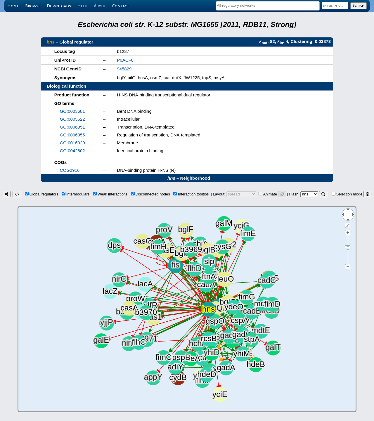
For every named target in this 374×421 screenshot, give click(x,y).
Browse (32, 6)
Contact (120, 6)
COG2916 (70, 170)
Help (82, 6)
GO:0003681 (72, 111)
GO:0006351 (72, 126)
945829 (124, 68)
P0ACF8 (125, 60)
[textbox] (267, 5)
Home (13, 6)
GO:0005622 (72, 119)
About (100, 6)
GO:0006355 (72, 134)
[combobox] (268, 6)
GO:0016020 (72, 142)
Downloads (59, 6)
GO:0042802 (72, 150)
